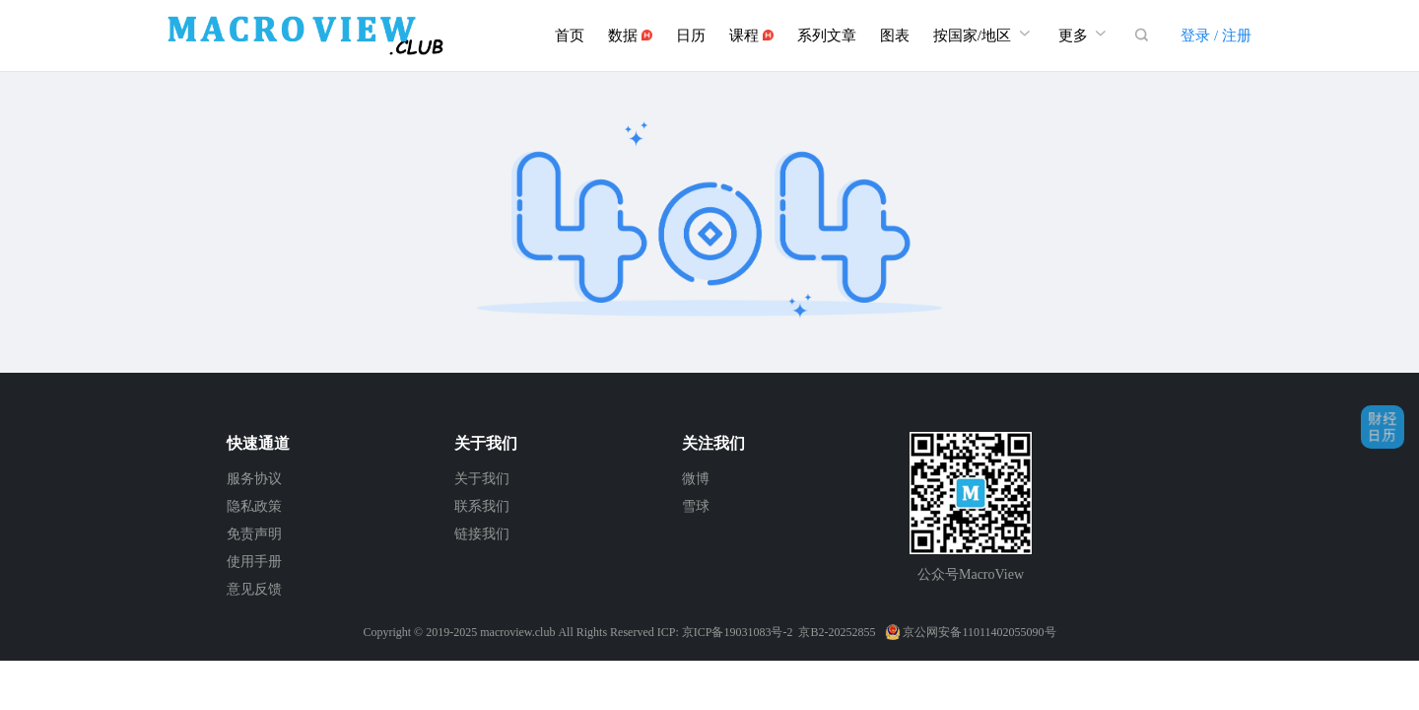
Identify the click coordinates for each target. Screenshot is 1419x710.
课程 (751, 35)
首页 (569, 35)
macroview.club (517, 632)
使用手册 (254, 561)
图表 (895, 35)
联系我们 (481, 506)
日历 (691, 35)
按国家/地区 (984, 33)
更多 (1085, 33)
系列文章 (826, 35)
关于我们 (481, 478)
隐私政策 (254, 506)
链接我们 (481, 534)
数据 (630, 35)
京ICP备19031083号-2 (737, 632)
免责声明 (254, 534)
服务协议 (254, 478)
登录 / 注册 (1216, 35)
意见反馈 (254, 589)
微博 (696, 478)
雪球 (696, 506)
